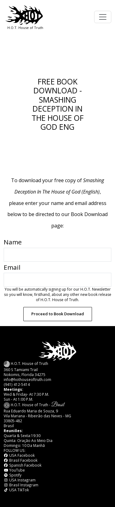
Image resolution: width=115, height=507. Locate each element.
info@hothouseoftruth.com (27, 379)
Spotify (12, 474)
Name (13, 242)
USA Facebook (19, 455)
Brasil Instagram (21, 484)
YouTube (14, 470)
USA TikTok (16, 489)
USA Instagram (20, 479)
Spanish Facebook (22, 465)
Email (12, 267)
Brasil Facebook (20, 460)
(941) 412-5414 (17, 384)
